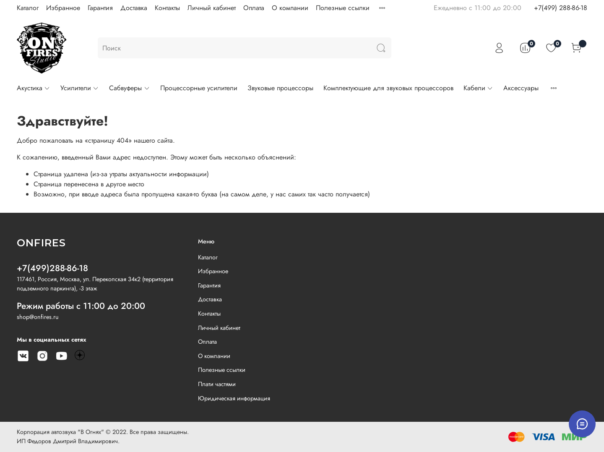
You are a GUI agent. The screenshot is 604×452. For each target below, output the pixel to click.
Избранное (63, 8)
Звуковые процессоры (280, 88)
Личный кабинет (211, 8)
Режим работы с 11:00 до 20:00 (81, 306)
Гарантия (100, 8)
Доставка (133, 8)
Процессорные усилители (198, 88)
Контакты (167, 8)
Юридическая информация (234, 398)
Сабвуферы (129, 88)
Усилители (79, 88)
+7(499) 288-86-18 (560, 8)
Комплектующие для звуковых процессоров (388, 88)
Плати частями (217, 384)
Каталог (28, 8)
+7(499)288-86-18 (52, 268)
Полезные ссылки (343, 8)
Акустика (33, 88)
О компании (290, 8)
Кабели (478, 88)
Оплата (253, 8)
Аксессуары (521, 88)
